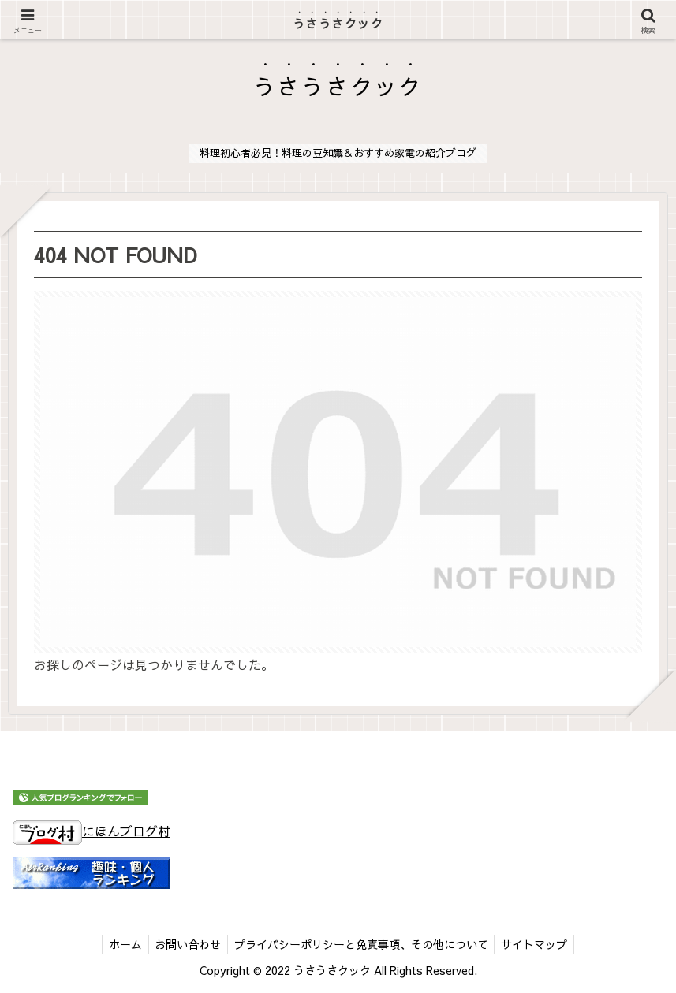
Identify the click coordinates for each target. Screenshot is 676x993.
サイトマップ (539, 944)
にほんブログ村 (91, 830)
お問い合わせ (186, 944)
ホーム (119, 944)
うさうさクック (338, 23)
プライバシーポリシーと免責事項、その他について (363, 944)
